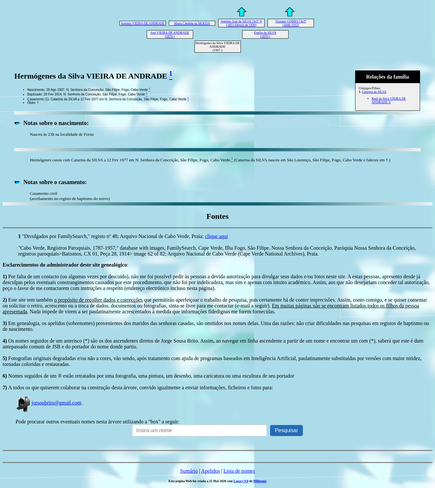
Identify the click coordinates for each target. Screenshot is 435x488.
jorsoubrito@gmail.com (48, 403)
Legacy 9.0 (240, 481)
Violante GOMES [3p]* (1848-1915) (290, 23)
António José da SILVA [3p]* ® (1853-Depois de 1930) (241, 23)
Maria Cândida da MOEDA (192, 23)
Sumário (189, 471)
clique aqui (216, 236)
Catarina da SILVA (374, 92)
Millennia (260, 481)
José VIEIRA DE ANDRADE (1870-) (169, 34)
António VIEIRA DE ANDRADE (143, 23)
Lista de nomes (239, 471)
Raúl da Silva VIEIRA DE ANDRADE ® (389, 100)
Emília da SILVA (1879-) (265, 34)
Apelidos (210, 471)
